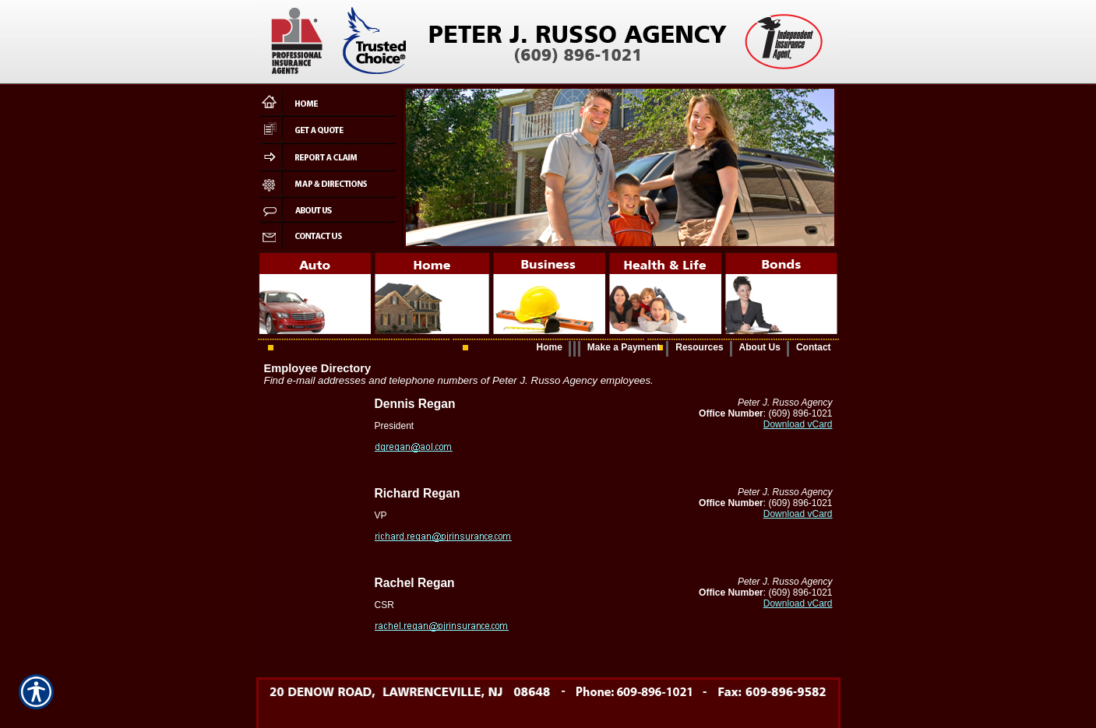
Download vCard (798, 424)
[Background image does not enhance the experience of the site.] (548, 348)
